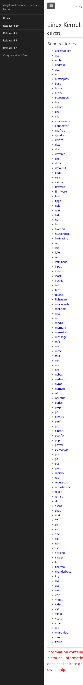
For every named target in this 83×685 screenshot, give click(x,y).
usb (57, 585)
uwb (58, 590)
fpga (58, 201)
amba (58, 60)
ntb (57, 370)
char (58, 112)
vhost (59, 600)
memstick (61, 332)
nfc (57, 365)
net (57, 360)
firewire (60, 187)
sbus (58, 510)
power (59, 445)
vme (58, 623)
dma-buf (60, 168)
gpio (58, 205)
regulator (61, 482)
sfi (56, 520)
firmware (61, 191)
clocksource (63, 121)
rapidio (59, 473)
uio (57, 581)
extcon (59, 182)
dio (57, 158)
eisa (57, 177)
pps (57, 454)
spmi (58, 543)
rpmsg (59, 496)
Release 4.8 (10, 40)
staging (60, 553)
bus (57, 102)
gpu (57, 210)
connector (61, 126)
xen (57, 637)
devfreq (60, 154)
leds (58, 290)
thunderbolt (63, 571)
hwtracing (61, 238)
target (59, 557)
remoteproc (63, 487)
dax (57, 144)
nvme (58, 384)
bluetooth (62, 98)
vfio (57, 595)
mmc (58, 351)
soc (57, 534)
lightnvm (61, 299)
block (58, 93)
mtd (58, 356)
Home (6, 18)
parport (60, 407)
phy (57, 426)
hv (56, 224)
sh (56, 524)
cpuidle (59, 135)
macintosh (62, 304)
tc (56, 562)
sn (56, 529)
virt (57, 609)
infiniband (61, 262)
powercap (61, 449)
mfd (58, 341)
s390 (58, 506)
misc (58, 346)
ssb (57, 548)
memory (60, 327)
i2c (57, 243)
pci (57, 412)
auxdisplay (62, 79)
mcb (58, 313)
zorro (58, 642)
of (56, 393)
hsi (57, 219)
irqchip (59, 280)
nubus (59, 374)
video (58, 604)
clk (57, 116)
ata (57, 69)
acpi (57, 55)
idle (57, 252)
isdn (57, 285)
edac (58, 173)
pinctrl (59, 431)
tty (57, 576)
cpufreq (60, 130)
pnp (57, 440)
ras (57, 478)
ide (57, 248)
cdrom (59, 107)
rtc (57, 501)
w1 (57, 628)
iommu (59, 271)
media (59, 323)
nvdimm (60, 379)
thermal (60, 567)
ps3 (57, 459)
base (58, 83)
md (57, 318)
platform (61, 435)
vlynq (58, 618)
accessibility (63, 51)
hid (57, 215)
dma (58, 163)
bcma (58, 88)
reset (58, 492)
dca (57, 149)
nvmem (60, 388)
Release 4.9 (10, 33)
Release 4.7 (10, 48)
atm (58, 74)
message (61, 337)
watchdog (61, 632)
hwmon (60, 229)
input (58, 266)
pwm (58, 468)
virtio (58, 614)
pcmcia (59, 417)
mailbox (60, 309)
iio (56, 257)
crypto (59, 140)
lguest (59, 295)
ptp (57, 463)
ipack (58, 276)
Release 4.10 (11, 25)
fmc (57, 196)
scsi (57, 515)
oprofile (60, 398)
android (60, 65)
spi (57, 539)
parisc (59, 402)
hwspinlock (62, 234)
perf (58, 421)
